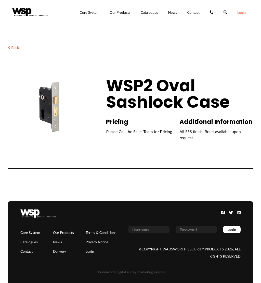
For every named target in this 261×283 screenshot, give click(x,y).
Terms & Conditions (101, 232)
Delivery (59, 251)
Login (241, 12)
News (172, 12)
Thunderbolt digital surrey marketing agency (130, 272)
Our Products (120, 12)
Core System (89, 12)
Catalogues (149, 12)
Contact (193, 12)
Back (13, 47)
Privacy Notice (97, 242)
